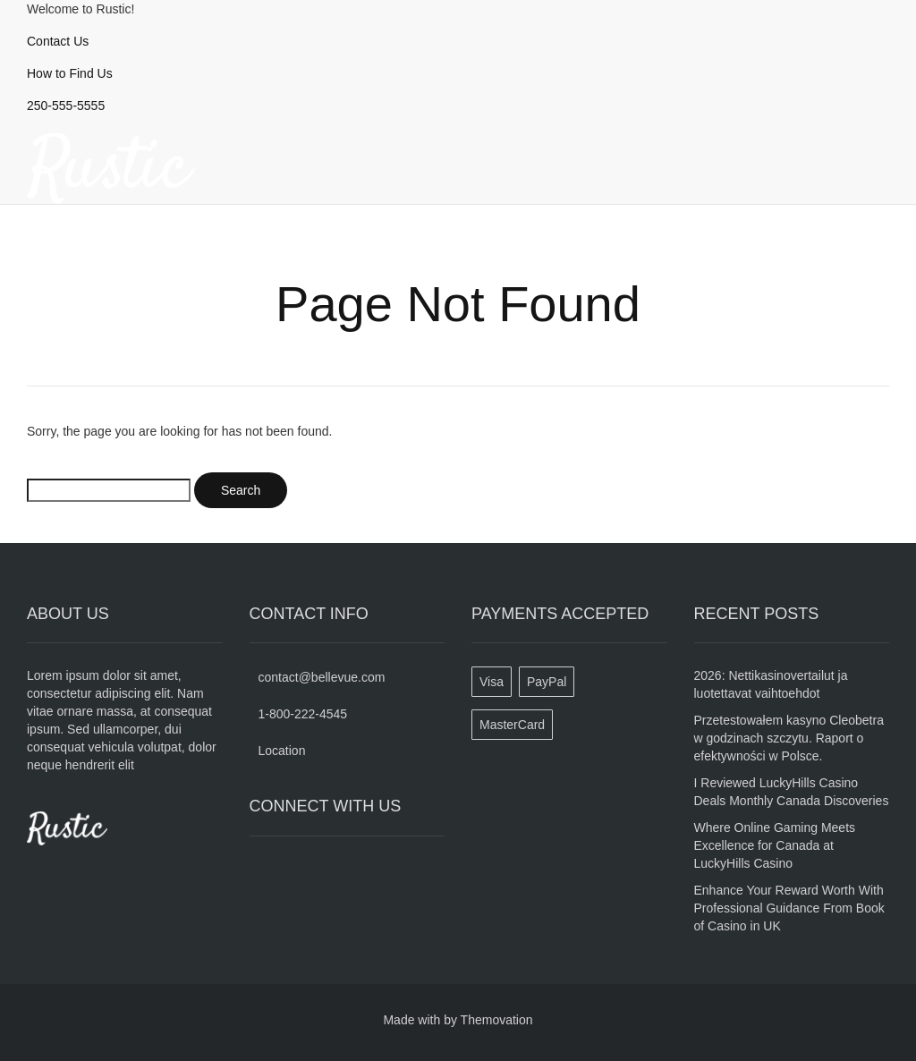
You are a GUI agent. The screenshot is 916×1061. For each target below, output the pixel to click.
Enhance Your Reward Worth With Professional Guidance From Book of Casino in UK (789, 908)
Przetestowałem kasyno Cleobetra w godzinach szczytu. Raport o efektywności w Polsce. (789, 738)
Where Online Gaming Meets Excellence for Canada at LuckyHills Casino (775, 845)
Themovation (497, 1020)
